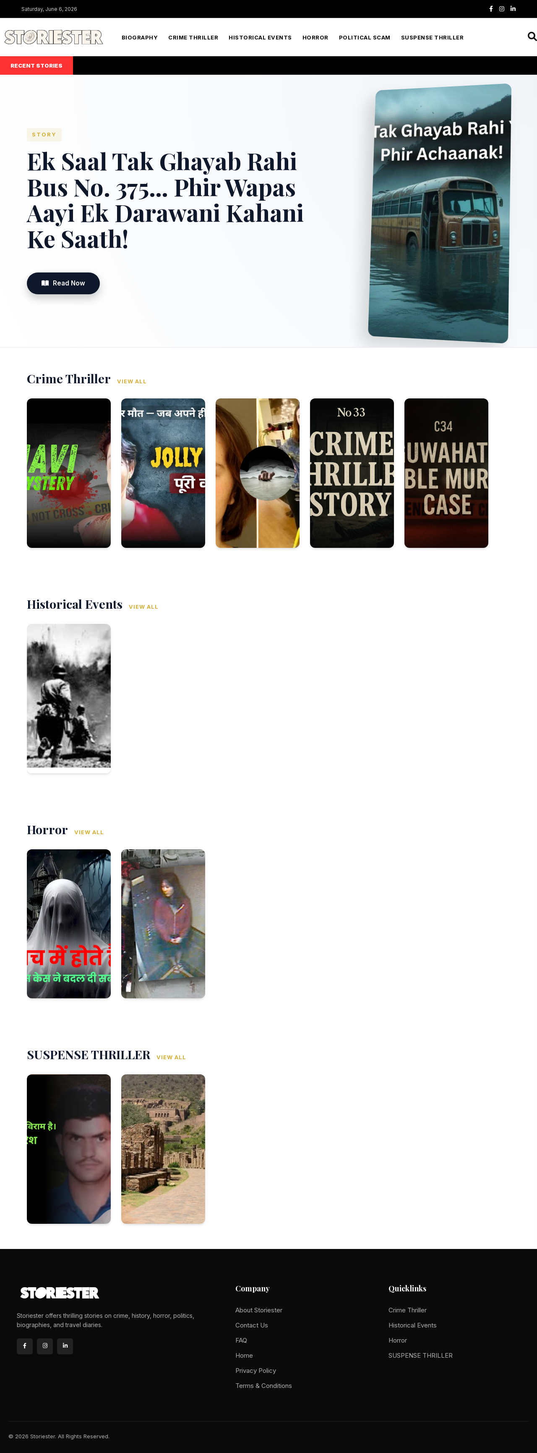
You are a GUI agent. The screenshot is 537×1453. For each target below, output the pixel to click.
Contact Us (251, 1325)
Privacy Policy (255, 1370)
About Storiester (258, 1310)
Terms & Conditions (263, 1386)
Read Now (63, 283)
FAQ (241, 1340)
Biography (140, 37)
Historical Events (260, 37)
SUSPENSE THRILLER (432, 37)
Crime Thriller (193, 37)
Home (244, 1355)
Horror (315, 37)
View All (132, 381)
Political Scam (365, 37)
